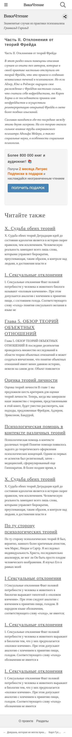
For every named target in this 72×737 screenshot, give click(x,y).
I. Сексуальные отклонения (33, 274)
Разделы (42, 721)
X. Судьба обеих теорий (30, 228)
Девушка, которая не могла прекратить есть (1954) (36, 732)
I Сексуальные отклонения (33, 578)
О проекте (26, 721)
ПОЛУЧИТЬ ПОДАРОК (28, 188)
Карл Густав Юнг (58, 732)
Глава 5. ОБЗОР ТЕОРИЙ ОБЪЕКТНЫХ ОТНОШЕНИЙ (32, 327)
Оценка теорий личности (31, 380)
